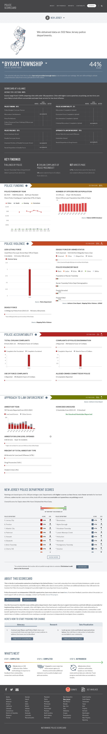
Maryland (46, 697)
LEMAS (100, 303)
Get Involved (92, 689)
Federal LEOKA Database (94, 218)
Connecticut (9, 711)
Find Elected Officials (73, 639)
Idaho (26, 704)
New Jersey (53, 17)
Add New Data (82, 567)
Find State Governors (22, 639)
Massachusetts (29, 718)
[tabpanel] (53, 634)
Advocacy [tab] (20, 624)
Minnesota (47, 704)
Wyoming (85, 720)
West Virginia (86, 718)
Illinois (27, 706)
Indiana (27, 708)
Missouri (46, 706)
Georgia (27, 697)
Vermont (84, 711)
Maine (46, 699)
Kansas (27, 711)
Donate (91, 5)
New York (65, 706)
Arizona (8, 704)
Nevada (65, 704)
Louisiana (28, 715)
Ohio (64, 708)
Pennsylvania (67, 715)
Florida (8, 718)
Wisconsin (85, 715)
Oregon (65, 713)
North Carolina (48, 713)
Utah (83, 706)
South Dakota (86, 699)
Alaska (8, 697)
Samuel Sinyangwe (52, 595)
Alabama (8, 699)
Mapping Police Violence (43, 322)
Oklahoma (66, 711)
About (52, 5)
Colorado (8, 708)
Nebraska (47, 718)
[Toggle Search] (102, 5)
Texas (84, 704)
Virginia (84, 708)
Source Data (29, 600)
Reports (71, 5)
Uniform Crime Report (74, 303)
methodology (12, 600)
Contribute (80, 5)
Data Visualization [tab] (86, 624)
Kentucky (27, 713)
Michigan (47, 701)
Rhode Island (67, 718)
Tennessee (85, 701)
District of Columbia (12, 713)
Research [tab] (53, 624)
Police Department (45, 302)
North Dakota (48, 715)
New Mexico (66, 701)
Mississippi (47, 708)
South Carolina (86, 697)
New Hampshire (67, 697)
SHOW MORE (53, 557)
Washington (85, 713)
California (9, 706)
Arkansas (8, 701)
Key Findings (61, 5)
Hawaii (27, 699)
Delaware (8, 715)
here (65, 592)
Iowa (26, 701)
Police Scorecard (10, 6)
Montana (46, 711)
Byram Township (23, 63)
